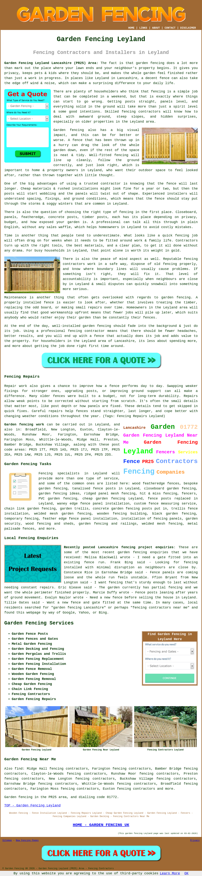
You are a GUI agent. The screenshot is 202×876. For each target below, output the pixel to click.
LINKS (143, 27)
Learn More (170, 873)
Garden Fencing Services (39, 623)
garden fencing (175, 297)
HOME (131, 27)
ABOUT (156, 27)
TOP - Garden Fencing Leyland (32, 805)
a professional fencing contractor (70, 331)
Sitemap (7, 840)
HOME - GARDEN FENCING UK (101, 825)
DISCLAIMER (188, 27)
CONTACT (170, 27)
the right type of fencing (108, 212)
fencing (182, 235)
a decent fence (155, 78)
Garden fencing (68, 130)
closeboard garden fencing (170, 488)
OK (186, 873)
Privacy (195, 840)
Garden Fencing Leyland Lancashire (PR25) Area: (51, 63)
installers (177, 194)
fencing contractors (141, 111)
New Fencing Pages (27, 840)
